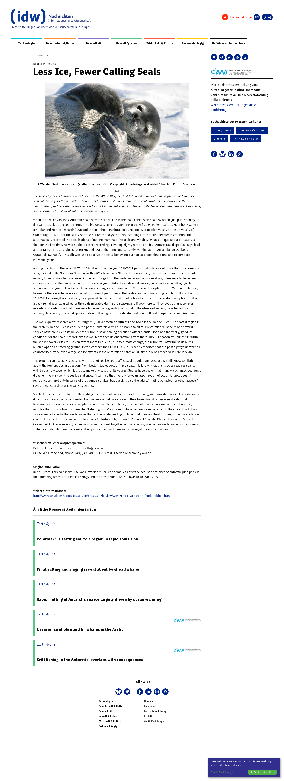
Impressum (149, 706)
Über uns (148, 701)
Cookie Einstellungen (154, 721)
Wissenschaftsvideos (227, 43)
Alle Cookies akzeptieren (262, 772)
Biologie (219, 138)
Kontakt (148, 716)
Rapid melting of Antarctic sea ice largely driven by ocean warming (101, 599)
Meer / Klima (222, 130)
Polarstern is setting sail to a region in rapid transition (89, 539)
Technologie (26, 43)
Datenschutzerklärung (155, 711)
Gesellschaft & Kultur (60, 43)
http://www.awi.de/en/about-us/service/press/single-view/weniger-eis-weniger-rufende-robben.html (102, 496)
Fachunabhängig (191, 43)
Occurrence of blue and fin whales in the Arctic (81, 629)
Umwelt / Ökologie (252, 130)
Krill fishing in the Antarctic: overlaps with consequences (92, 660)
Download (189, 184)
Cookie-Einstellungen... (222, 772)
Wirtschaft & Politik (158, 43)
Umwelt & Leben (125, 43)
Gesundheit (93, 43)
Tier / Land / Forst (245, 138)
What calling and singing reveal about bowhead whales (90, 569)
